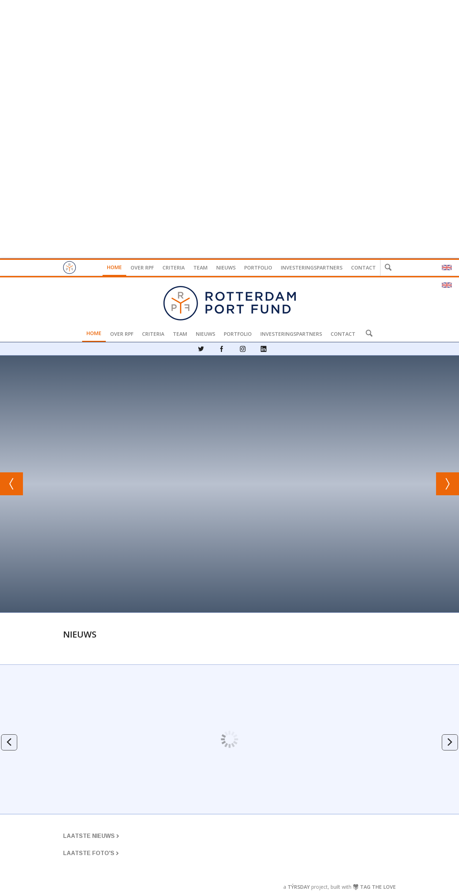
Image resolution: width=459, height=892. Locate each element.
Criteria (173, 267)
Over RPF (142, 267)
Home (114, 267)
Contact (363, 267)
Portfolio (258, 267)
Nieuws (226, 267)
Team (200, 267)
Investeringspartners (311, 267)
